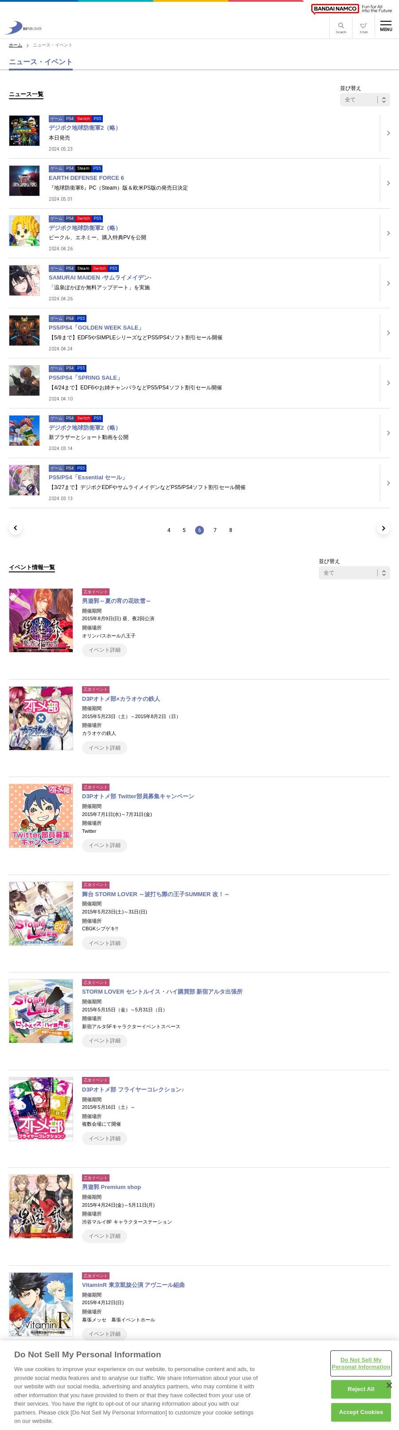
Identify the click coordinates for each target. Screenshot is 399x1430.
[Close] (389, 1389)
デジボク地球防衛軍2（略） (85, 127)
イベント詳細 (105, 650)
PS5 (97, 119)
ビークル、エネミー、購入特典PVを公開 (97, 237)
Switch (83, 119)
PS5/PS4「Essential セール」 (88, 477)
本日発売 (59, 138)
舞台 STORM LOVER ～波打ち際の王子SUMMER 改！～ (156, 894)
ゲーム (57, 119)
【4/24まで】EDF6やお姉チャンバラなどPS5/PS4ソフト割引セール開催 (135, 388)
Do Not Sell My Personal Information (361, 1368)
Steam (83, 168)
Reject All (361, 1393)
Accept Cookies (361, 1416)
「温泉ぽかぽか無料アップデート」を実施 (99, 287)
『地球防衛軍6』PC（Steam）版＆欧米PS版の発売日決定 (118, 188)
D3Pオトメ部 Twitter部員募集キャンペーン (138, 796)
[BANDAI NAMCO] (351, 9)
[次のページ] (383, 528)
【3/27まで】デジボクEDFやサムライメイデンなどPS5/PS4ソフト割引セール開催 (147, 487)
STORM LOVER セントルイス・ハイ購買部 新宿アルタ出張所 (162, 991)
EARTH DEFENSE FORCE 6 (86, 178)
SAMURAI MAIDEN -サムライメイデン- (100, 277)
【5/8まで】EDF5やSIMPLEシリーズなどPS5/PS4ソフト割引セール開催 (136, 337)
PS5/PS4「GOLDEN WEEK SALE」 (96, 327)
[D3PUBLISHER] (22, 32)
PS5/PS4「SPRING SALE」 (86, 377)
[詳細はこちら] (384, 133)
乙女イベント (96, 592)
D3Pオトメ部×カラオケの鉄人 (121, 699)
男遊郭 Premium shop (111, 1187)
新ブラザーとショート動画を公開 (89, 437)
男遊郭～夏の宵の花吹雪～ (116, 601)
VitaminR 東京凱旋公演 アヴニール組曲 (133, 1285)
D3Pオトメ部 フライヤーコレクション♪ (133, 1089)
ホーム (15, 45)
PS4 (70, 119)
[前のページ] (15, 528)
